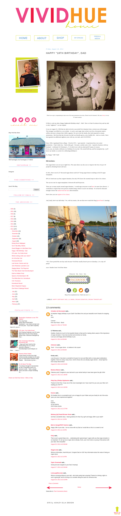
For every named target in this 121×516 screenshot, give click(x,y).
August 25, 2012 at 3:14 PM (59, 456)
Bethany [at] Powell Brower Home (61, 414)
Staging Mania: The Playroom (20, 268)
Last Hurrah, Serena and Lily (20, 263)
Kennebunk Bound (17, 283)
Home (79, 487)
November (15, 233)
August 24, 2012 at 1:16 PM (59, 419)
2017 (12, 216)
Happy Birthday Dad (60, 299)
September (15, 238)
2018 (12, 214)
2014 (12, 224)
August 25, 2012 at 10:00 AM (59, 444)
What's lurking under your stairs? (21, 256)
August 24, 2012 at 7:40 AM (58, 325)
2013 (12, 226)
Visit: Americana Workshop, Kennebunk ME (27, 341)
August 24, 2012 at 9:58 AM (58, 350)
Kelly (52, 435)
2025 (12, 209)
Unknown (54, 345)
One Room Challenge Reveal (20, 288)
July (13, 291)
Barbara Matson (56, 370)
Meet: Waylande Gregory (19, 286)
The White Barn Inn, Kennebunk (21, 278)
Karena (53, 393)
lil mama (71, 299)
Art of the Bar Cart (17, 258)
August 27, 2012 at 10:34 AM (59, 467)
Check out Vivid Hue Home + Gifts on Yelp (21, 378)
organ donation (81, 299)
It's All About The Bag (25, 364)
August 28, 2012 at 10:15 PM (59, 479)
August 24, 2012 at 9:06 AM (58, 339)
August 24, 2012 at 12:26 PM (59, 387)
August (14, 241)
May (13, 296)
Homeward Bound (17, 261)
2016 (12, 219)
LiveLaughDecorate (57, 473)
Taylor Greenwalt (56, 462)
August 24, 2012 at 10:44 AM (59, 364)
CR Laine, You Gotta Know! (19, 253)
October (14, 236)
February (15, 304)
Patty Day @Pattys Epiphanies (60, 380)
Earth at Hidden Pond (18, 273)
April (13, 299)
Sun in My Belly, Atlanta (18, 246)
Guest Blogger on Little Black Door (21, 248)
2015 (12, 221)
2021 (12, 211)
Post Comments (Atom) (60, 491)
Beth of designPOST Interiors (60, 425)
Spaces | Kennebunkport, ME (20, 276)
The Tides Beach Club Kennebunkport (23, 271)
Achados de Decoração (58, 311)
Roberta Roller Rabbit (25, 353)
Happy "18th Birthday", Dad (19, 251)
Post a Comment (53, 483)
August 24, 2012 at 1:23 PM (59, 430)
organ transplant (95, 299)
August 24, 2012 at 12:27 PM (59, 408)
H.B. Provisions (16, 281)
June (13, 294)
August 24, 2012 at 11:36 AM (59, 374)
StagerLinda (54, 450)
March (14, 301)
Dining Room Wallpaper (18, 243)
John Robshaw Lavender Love (20, 266)
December (15, 231)
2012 (12, 229)
